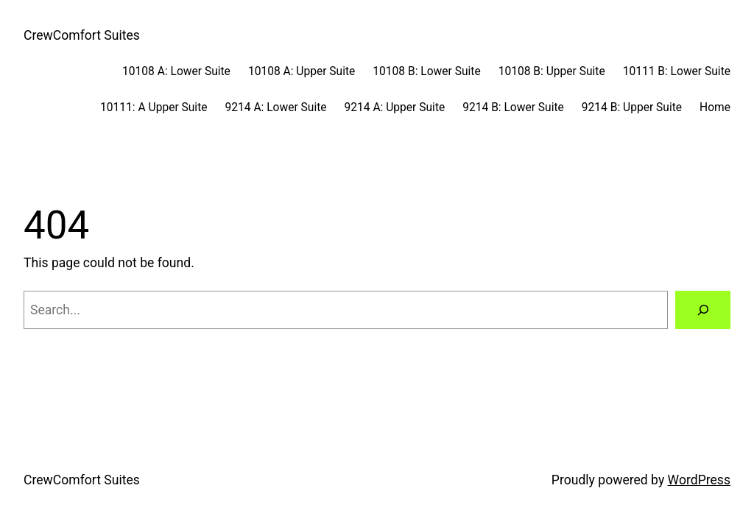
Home (715, 107)
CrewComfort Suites (82, 35)
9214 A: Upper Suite (395, 107)
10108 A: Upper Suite (301, 71)
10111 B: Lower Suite (676, 71)
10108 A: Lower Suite (176, 71)
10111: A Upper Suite (153, 107)
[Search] (702, 309)
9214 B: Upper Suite (632, 107)
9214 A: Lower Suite (276, 107)
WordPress (699, 480)
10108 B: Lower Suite (426, 71)
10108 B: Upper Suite (551, 71)
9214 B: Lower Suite (513, 107)
